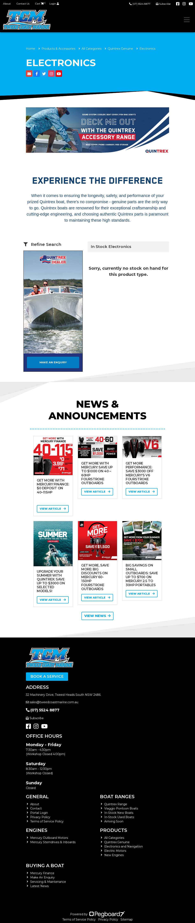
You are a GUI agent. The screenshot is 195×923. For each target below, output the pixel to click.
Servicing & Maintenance (48, 882)
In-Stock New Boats (118, 813)
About (7, 3)
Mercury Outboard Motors (49, 838)
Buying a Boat (45, 865)
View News (97, 616)
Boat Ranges (117, 796)
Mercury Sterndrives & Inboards (52, 842)
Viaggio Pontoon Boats (121, 808)
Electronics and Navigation (123, 846)
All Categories (91, 48)
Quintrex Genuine (120, 48)
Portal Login (39, 813)
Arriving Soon (113, 821)
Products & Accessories (58, 48)
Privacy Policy (40, 817)
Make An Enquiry (42, 877)
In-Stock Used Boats (119, 817)
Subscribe (35, 718)
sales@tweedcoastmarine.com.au (52, 702)
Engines (36, 830)
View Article (53, 508)
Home (30, 48)
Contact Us (22, 3)
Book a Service (47, 676)
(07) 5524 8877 (139, 3)
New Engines (114, 855)
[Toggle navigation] (187, 19)
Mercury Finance (42, 873)
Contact (36, 808)
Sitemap (127, 919)
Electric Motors (115, 851)
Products (113, 830)
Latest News (39, 886)
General (37, 796)
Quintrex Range (115, 804)
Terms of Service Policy (47, 821)
